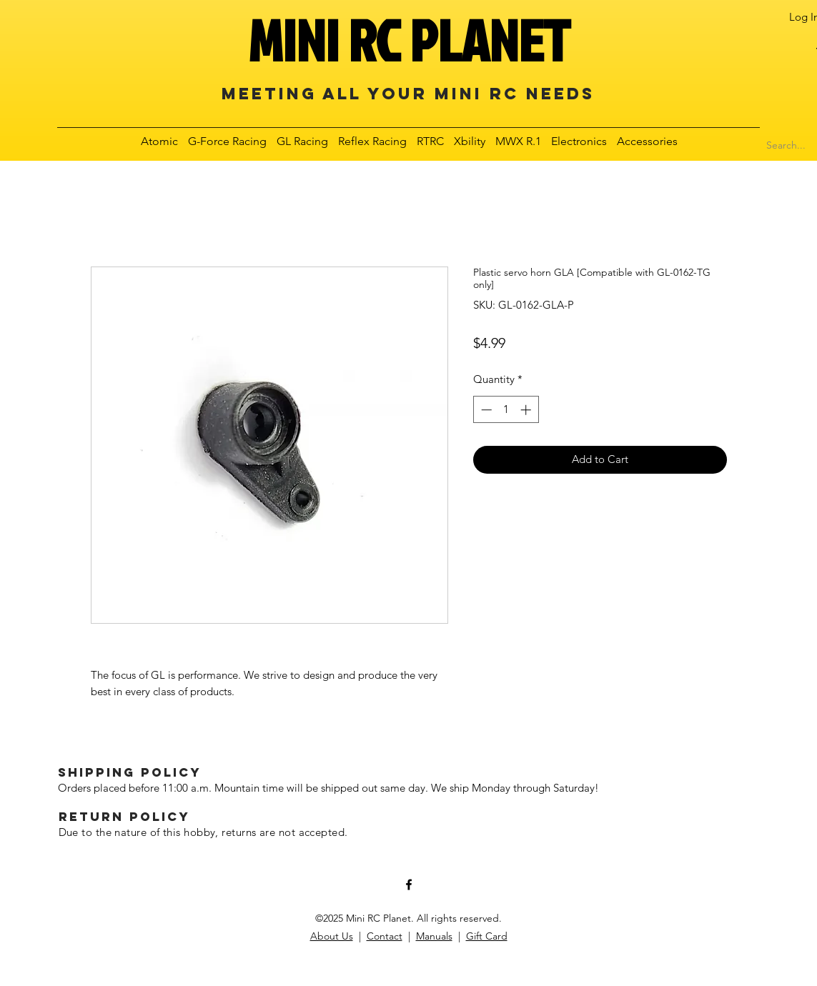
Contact (384, 936)
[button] (160, 141)
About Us (331, 936)
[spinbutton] (506, 410)
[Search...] (786, 145)
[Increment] (527, 410)
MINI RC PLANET (409, 40)
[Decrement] (485, 410)
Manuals (434, 936)
